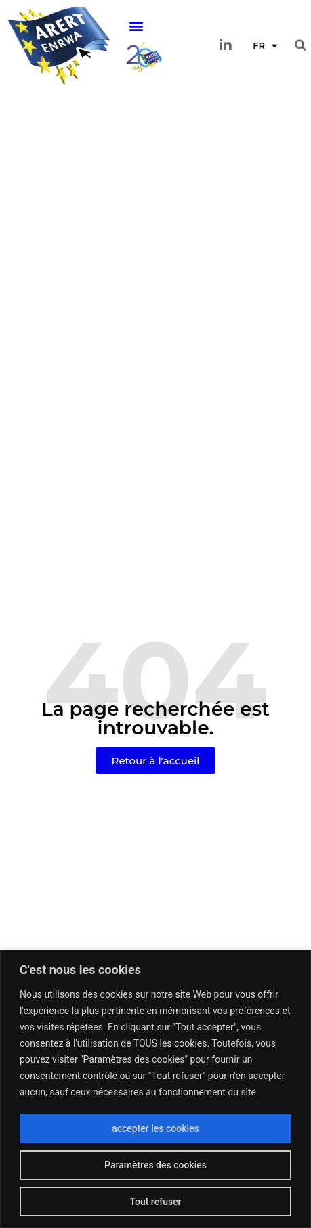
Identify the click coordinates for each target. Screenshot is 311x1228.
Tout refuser (155, 1201)
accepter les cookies (155, 1128)
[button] (136, 26)
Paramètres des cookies (155, 1165)
